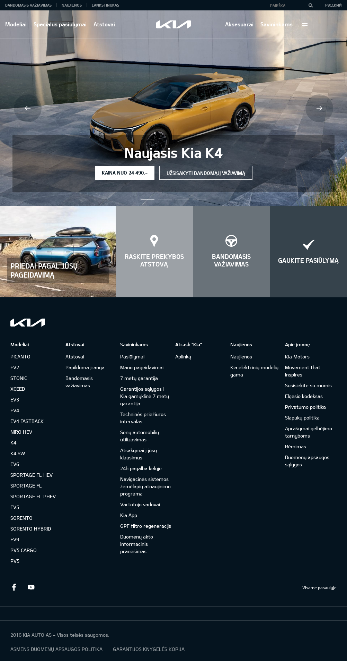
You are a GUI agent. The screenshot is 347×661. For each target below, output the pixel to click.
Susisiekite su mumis (308, 385)
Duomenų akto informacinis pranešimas (136, 544)
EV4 (14, 410)
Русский (333, 5)
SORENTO (21, 518)
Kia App (128, 515)
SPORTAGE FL (26, 486)
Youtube (31, 587)
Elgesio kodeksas (304, 396)
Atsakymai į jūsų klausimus (138, 453)
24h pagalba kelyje (141, 468)
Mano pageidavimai (141, 367)
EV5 (14, 507)
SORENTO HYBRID (30, 529)
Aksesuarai (239, 24)
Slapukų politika (302, 418)
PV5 (14, 561)
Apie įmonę (297, 344)
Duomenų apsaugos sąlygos (307, 460)
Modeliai (16, 24)
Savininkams (276, 24)
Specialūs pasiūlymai (60, 24)
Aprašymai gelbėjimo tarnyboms (308, 432)
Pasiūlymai (132, 356)
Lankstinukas (105, 5)
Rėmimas (295, 446)
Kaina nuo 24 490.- (125, 173)
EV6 (14, 464)
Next (319, 108)
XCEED (17, 389)
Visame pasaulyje (319, 587)
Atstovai (104, 24)
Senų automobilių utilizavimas (139, 435)
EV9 (14, 539)
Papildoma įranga (85, 367)
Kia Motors (297, 356)
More (305, 24)
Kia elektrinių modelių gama (254, 371)
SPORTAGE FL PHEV (33, 496)
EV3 (14, 399)
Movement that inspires (302, 371)
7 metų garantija (139, 378)
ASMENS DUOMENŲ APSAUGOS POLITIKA (56, 649)
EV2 (14, 367)
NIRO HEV (21, 432)
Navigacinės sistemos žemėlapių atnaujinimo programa (145, 486)
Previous (28, 108)
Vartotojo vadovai (140, 504)
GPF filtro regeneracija (145, 526)
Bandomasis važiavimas (28, 5)
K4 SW (17, 453)
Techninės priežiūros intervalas (143, 417)
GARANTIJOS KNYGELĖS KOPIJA (149, 649)
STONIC (18, 378)
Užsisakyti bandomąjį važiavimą (206, 173)
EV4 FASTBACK (27, 421)
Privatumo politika (305, 407)
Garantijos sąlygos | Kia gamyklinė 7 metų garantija (144, 396)
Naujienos (72, 5)
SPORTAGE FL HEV (31, 475)
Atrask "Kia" (188, 344)
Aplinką (183, 356)
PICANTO (20, 356)
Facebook (13, 587)
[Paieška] (310, 5)
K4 (13, 443)
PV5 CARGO (23, 550)
